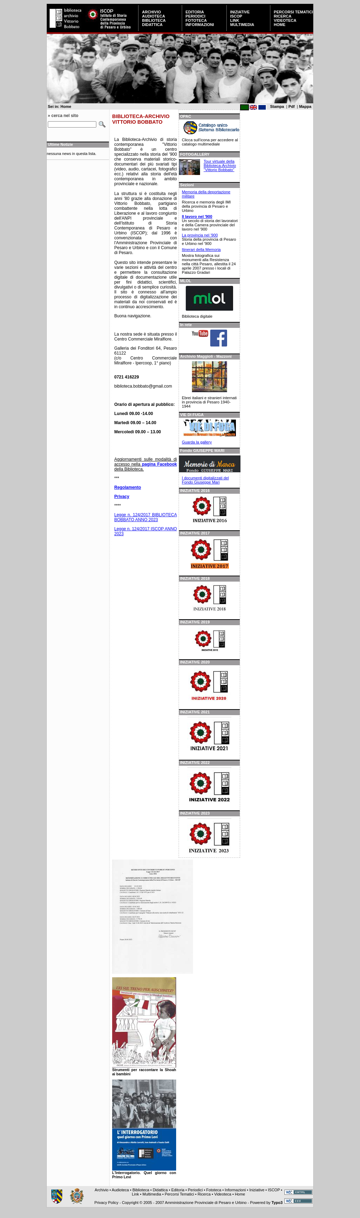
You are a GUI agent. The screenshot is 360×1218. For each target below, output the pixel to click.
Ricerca (282, 16)
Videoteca (285, 20)
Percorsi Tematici (293, 12)
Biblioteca (154, 20)
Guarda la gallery (197, 442)
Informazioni (200, 24)
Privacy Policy (106, 1202)
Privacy (121, 496)
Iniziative (240, 12)
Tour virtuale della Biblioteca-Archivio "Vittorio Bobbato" (220, 165)
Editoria (195, 12)
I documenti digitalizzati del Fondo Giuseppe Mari (205, 480)
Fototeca (196, 20)
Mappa (305, 106)
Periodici (195, 16)
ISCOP (236, 16)
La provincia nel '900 (200, 235)
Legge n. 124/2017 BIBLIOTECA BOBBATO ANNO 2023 (145, 517)
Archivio (151, 12)
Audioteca (153, 16)
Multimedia (242, 24)
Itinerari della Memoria (201, 249)
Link (234, 20)
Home (279, 24)
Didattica (152, 24)
